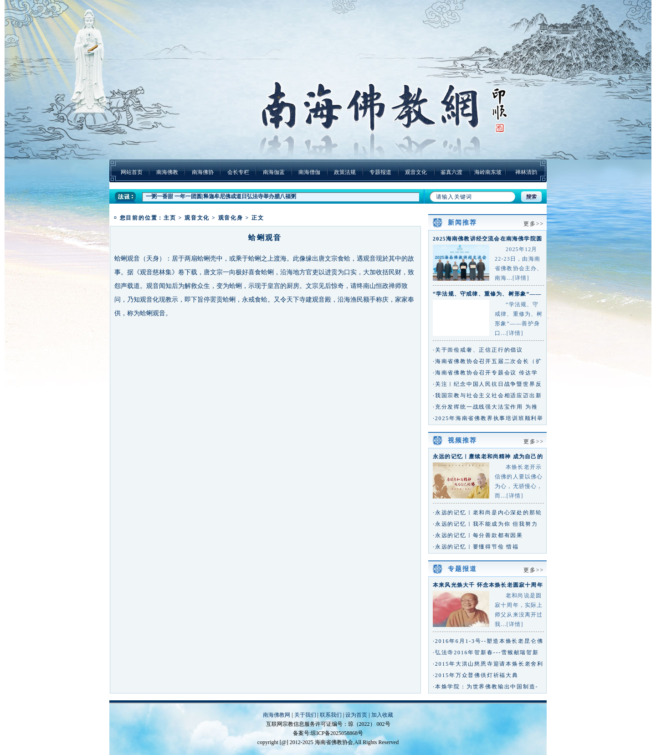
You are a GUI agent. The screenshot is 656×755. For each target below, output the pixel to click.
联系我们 (331, 715)
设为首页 (356, 715)
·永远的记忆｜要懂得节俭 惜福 (476, 547)
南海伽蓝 (274, 172)
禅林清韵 (526, 172)
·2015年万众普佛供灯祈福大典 (475, 675)
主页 (170, 218)
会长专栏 (238, 172)
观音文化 (416, 172)
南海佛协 (203, 172)
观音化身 (230, 218)
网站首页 (132, 172)
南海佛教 (167, 172)
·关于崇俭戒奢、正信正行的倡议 (478, 350)
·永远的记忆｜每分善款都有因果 (478, 535)
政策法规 (345, 172)
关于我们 (305, 715)
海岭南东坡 (488, 172)
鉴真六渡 (451, 172)
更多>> (533, 224)
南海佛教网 (276, 715)
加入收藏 (382, 715)
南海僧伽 (309, 172)
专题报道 (380, 172)
